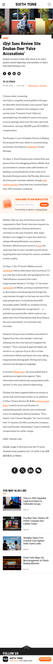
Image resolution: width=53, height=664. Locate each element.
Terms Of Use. (42, 209)
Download (45, 659)
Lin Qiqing (10, 81)
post (40, 245)
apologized (8, 287)
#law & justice (33, 86)
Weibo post (19, 372)
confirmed (8, 270)
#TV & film (43, 86)
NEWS (5, 38)
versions (14, 184)
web (44, 180)
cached (6, 184)
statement (33, 146)
